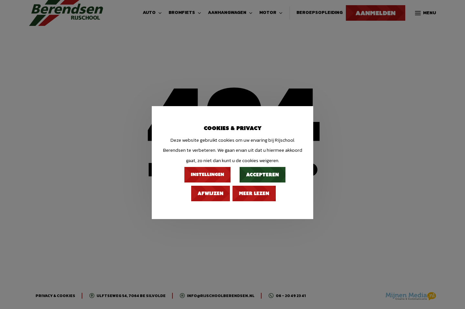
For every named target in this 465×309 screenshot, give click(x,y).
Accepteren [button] (262, 175)
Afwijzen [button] (210, 193)
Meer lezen (254, 193)
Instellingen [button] (207, 174)
